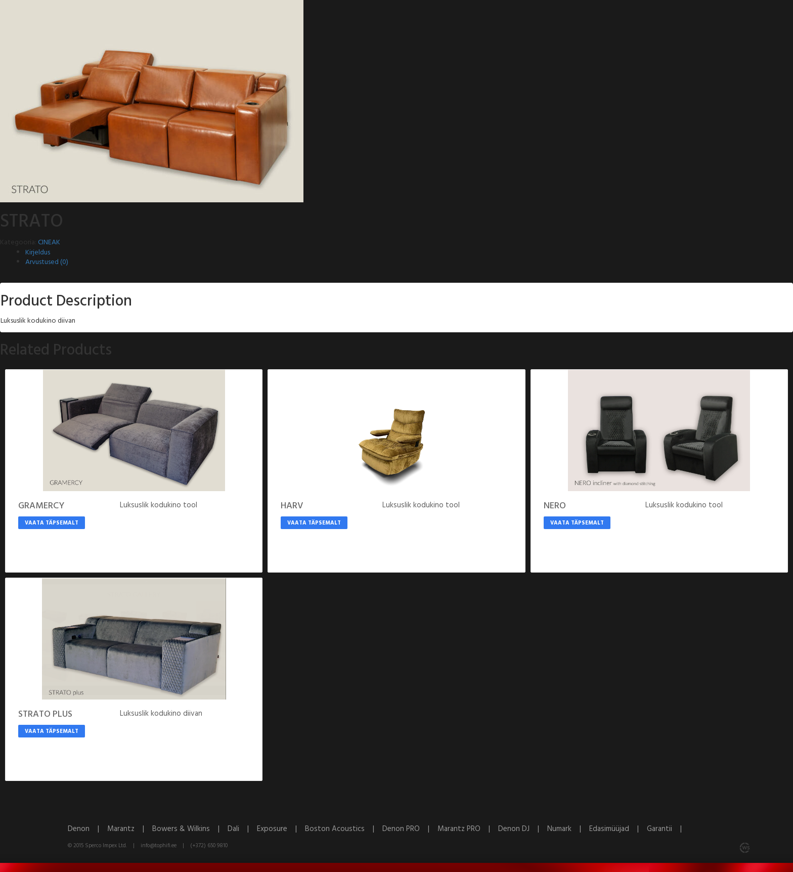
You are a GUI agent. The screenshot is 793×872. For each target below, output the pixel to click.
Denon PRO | (409, 829)
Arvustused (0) (46, 262)
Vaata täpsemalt (51, 523)
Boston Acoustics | (343, 829)
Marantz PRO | (467, 829)
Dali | (242, 829)
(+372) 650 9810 (209, 845)
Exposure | (281, 829)
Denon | (87, 829)
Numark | (568, 829)
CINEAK (49, 242)
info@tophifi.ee (159, 845)
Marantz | (129, 829)
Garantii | (667, 829)
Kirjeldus (37, 252)
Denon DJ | (522, 829)
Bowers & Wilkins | (190, 829)
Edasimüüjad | (618, 829)
